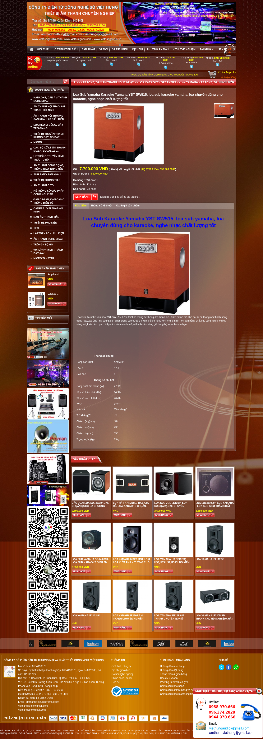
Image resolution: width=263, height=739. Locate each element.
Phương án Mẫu (158, 49)
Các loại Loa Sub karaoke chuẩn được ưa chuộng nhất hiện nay (90, 506)
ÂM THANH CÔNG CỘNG (19, 733)
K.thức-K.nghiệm (184, 49)
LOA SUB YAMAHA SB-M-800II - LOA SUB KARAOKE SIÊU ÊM (90, 561)
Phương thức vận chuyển (174, 682)
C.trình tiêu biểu (66, 49)
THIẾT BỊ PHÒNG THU (46, 180)
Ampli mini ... (54, 274)
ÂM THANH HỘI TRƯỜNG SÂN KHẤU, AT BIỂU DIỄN (48, 117)
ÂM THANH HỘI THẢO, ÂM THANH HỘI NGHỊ (49, 108)
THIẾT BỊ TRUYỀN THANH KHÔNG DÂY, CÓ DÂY (48, 136)
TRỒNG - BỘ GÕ (43, 244)
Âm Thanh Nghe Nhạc (48, 239)
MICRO (37, 142)
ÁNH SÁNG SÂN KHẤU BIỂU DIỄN (170, 733)
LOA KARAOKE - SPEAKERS (157, 82)
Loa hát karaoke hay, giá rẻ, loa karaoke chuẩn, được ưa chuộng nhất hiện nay (131, 507)
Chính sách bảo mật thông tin (176, 693)
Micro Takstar (43, 258)
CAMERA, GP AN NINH (174, 730)
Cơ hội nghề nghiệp (122, 674)
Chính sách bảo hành (172, 686)
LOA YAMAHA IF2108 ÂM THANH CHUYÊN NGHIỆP (169, 617)
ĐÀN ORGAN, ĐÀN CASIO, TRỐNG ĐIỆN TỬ (49, 201)
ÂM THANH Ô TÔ (43, 185)
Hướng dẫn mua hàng (172, 666)
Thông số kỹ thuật (101, 205)
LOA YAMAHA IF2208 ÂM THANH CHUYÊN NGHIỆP (128, 617)
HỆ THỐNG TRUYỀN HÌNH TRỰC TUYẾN (48, 158)
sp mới (103, 49)
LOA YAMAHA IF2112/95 (209, 559)
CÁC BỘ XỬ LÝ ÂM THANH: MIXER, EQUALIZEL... (49, 149)
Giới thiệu (43, 49)
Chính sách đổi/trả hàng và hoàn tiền (180, 690)
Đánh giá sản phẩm (128, 205)
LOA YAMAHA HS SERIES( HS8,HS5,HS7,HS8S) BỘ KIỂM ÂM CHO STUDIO (172, 562)
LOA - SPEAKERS (65, 730)
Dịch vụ (137, 49)
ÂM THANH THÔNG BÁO (46, 733)
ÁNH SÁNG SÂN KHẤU (47, 174)
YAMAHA (119, 362)
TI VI (36, 227)
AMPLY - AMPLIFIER (45, 730)
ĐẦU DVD (148, 733)
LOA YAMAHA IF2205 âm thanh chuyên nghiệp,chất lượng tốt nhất (214, 618)
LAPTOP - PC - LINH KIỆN (48, 233)
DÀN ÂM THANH (112, 730)
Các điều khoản (169, 678)
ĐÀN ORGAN (128, 730)
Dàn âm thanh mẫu (46, 217)
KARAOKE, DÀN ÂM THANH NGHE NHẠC (50, 99)
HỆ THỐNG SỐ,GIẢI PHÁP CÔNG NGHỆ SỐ (48, 192)
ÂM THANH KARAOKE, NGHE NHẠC (118, 733)
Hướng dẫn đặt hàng (171, 670)
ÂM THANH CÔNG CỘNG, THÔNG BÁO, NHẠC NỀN (48, 167)
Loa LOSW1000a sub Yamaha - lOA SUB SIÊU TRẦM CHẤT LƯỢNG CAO (214, 506)
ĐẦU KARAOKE (7, 730)
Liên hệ (222, 49)
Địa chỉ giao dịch (120, 670)
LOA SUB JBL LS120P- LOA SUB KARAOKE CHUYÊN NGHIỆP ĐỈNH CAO (170, 506)
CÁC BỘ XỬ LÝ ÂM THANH (89, 730)
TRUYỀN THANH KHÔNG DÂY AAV (48, 252)
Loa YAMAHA (189, 82)
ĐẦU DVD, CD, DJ (25, 730)
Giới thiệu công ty (121, 666)
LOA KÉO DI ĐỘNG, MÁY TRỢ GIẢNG (48, 126)
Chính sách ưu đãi (121, 678)
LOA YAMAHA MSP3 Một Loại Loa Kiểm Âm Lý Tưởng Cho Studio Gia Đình (131, 562)
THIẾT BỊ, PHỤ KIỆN (45, 222)
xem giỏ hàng (228, 77)
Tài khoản (206, 49)
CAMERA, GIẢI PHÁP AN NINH (48, 210)
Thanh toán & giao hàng (173, 674)
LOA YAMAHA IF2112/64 (86, 615)
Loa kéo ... (53, 293)
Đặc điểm (81, 205)
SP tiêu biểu (120, 49)
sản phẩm (88, 49)
